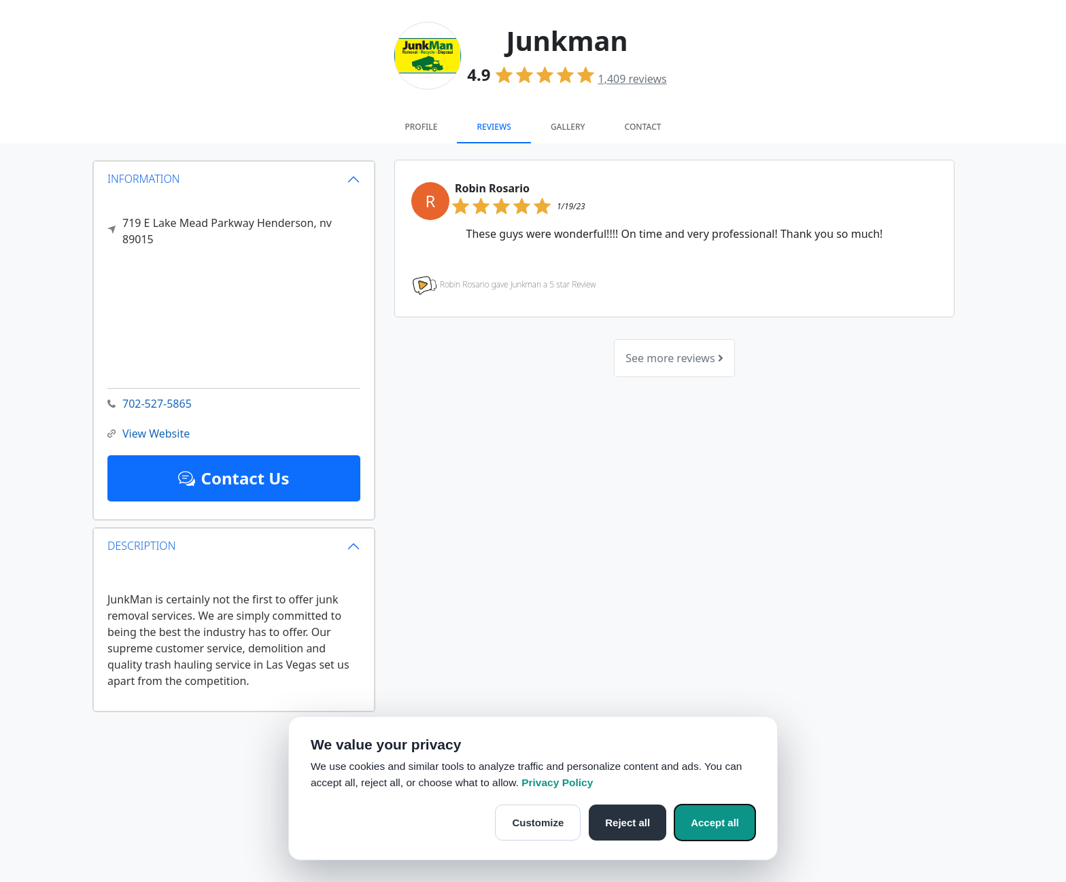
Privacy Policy (557, 782)
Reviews (494, 127)
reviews (632, 78)
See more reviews (674, 358)
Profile (421, 127)
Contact (643, 127)
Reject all (627, 822)
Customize (538, 822)
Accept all (715, 822)
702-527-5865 (149, 404)
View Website (148, 434)
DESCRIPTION (141, 545)
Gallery (568, 127)
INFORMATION (143, 178)
